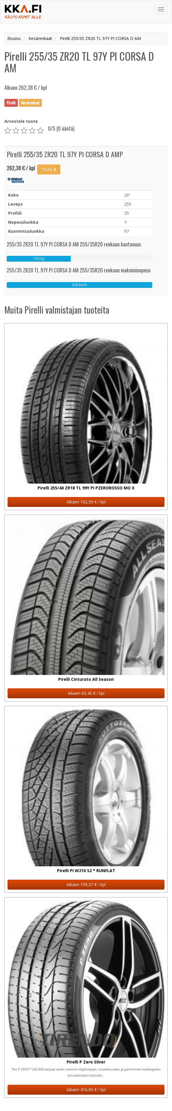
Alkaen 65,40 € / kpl (86, 693)
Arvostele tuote (21, 121)
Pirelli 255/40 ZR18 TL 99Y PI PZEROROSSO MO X (86, 488)
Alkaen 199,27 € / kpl (86, 884)
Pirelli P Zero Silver (86, 1062)
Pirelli (11, 103)
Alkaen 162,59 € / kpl (86, 502)
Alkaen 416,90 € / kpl (86, 1089)
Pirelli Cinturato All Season (86, 679)
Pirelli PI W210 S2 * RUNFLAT (86, 870)
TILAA (48, 169)
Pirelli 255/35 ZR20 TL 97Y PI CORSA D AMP (65, 154)
